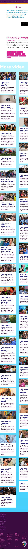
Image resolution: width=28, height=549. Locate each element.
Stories (23, 537)
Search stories (1, 542)
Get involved (6, 1)
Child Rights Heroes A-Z (17, 535)
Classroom (25, 1)
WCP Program (1, 534)
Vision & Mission (16, 540)
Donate (8, 535)
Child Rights (11, 1)
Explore (2, 1)
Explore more (1, 544)
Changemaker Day (2, 539)
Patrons (15, 541)
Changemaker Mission (2, 540)
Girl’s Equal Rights (9, 537)
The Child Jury (8, 544)
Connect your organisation (10, 534)
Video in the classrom (24, 536)
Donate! (24, 23)
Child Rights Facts (9, 538)
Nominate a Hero (16, 536)
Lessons (23, 535)
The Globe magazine (2, 541)
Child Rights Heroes (16, 1)
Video (0, 535)
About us (22, 1)
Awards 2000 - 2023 (17, 534)
